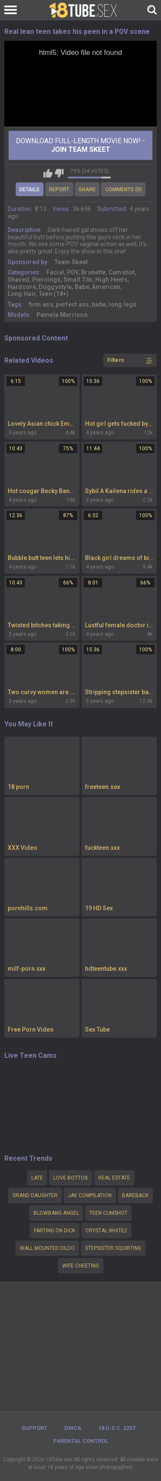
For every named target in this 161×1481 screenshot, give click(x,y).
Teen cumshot (108, 1213)
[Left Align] (12, 10)
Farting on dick (54, 1231)
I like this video (47, 173)
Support (34, 1428)
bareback (135, 1195)
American (106, 286)
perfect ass (72, 304)
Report (59, 190)
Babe (82, 286)
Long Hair (22, 293)
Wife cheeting (80, 1266)
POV (73, 272)
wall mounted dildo (47, 1248)
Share (87, 190)
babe (99, 304)
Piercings (46, 279)
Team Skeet (71, 262)
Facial (55, 272)
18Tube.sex (59, 1460)
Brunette (93, 272)
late (37, 1178)
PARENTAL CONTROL (80, 1441)
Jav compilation (90, 1195)
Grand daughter (35, 1195)
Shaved (19, 279)
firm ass (41, 304)
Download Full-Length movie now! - (80, 145)
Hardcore (22, 286)
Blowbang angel (56, 1213)
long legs (123, 304)
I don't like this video (59, 173)
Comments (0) (123, 190)
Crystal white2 (106, 1231)
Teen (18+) (54, 293)
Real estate (114, 1178)
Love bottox (70, 1178)
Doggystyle (55, 286)
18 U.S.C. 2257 (116, 1428)
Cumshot (122, 272)
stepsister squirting (113, 1248)
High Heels (111, 279)
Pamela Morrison (62, 314)
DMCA (72, 1428)
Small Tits (78, 279)
